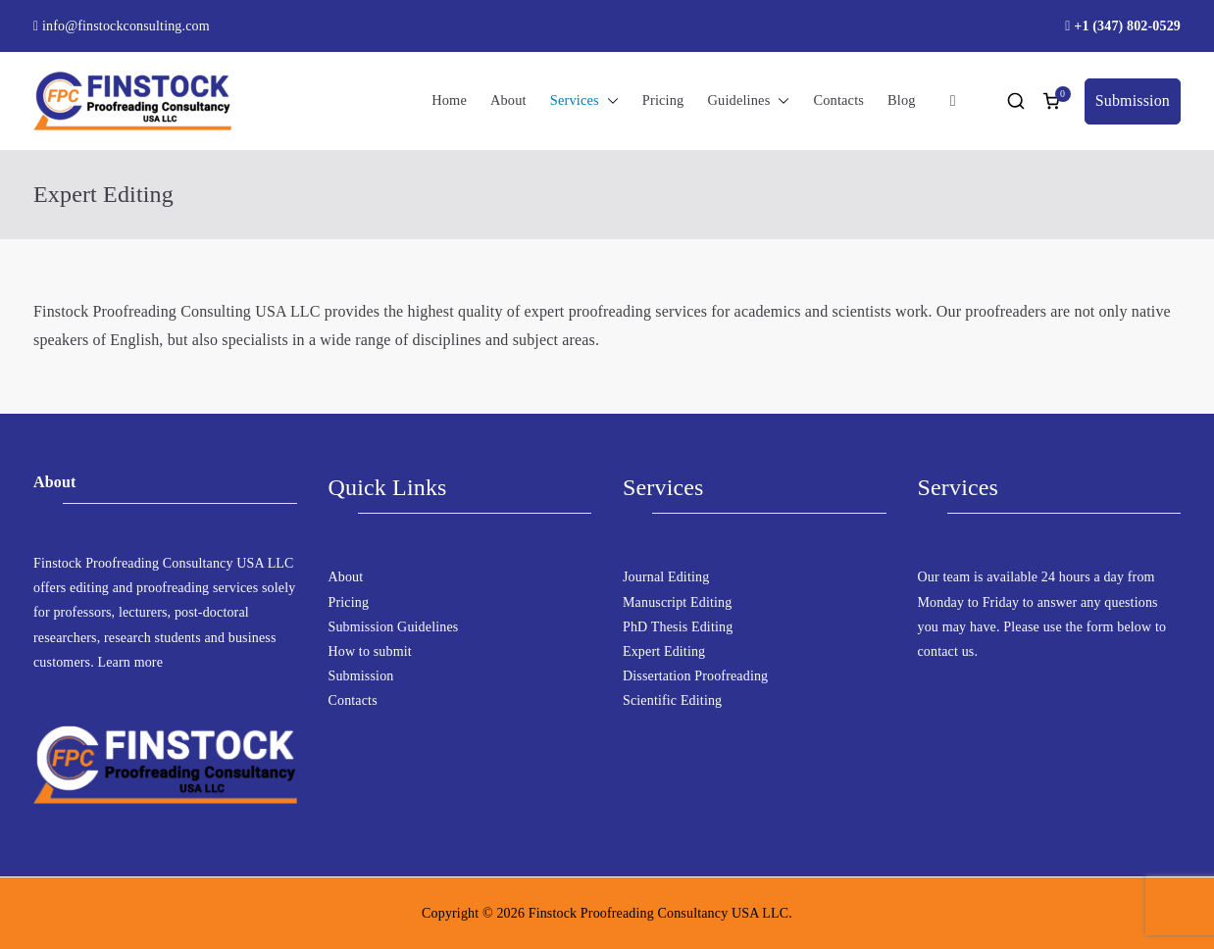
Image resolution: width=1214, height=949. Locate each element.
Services (584, 101)
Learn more (131, 662)
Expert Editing (664, 651)
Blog (901, 100)
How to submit (370, 651)
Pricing (663, 100)
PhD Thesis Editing (678, 627)
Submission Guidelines (394, 627)
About (508, 100)
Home (449, 100)
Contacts (838, 100)
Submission (1132, 100)
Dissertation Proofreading (695, 676)
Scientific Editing (672, 700)
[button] (609, 101)
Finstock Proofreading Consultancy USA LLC (659, 913)
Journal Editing (666, 577)
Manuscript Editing (677, 602)
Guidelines (748, 101)
